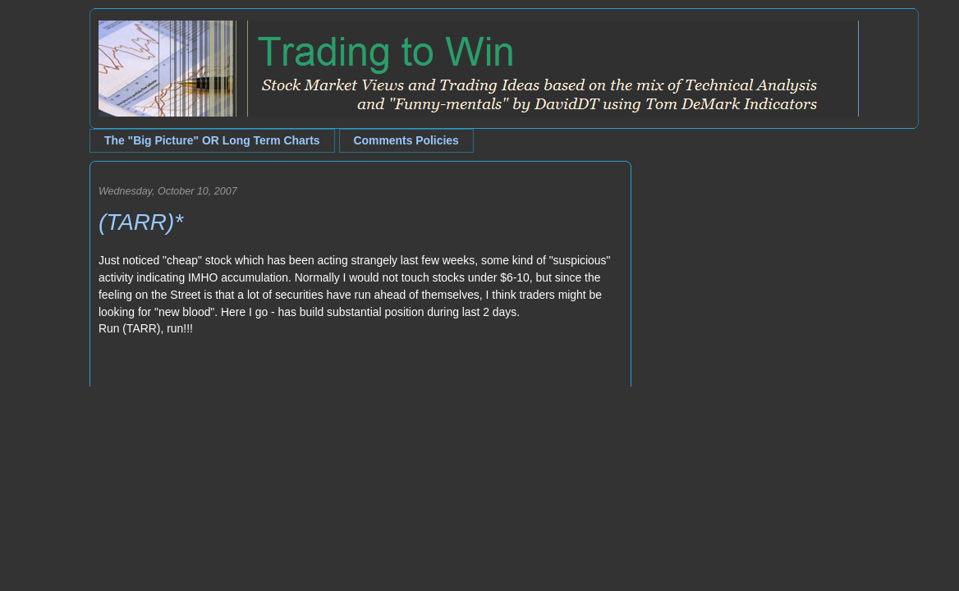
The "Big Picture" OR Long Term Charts (212, 140)
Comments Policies (406, 140)
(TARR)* (141, 222)
